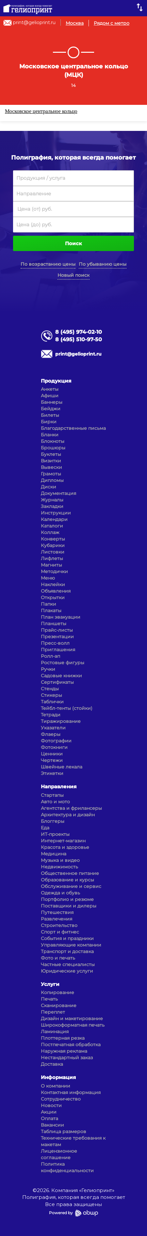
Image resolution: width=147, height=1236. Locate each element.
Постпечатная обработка (71, 1044)
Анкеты (49, 389)
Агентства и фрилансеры (71, 808)
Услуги (50, 984)
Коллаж (50, 532)
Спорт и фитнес (60, 932)
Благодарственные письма (73, 428)
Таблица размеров (63, 1131)
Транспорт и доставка (67, 951)
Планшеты (53, 623)
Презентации (57, 636)
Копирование (57, 992)
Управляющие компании (71, 945)
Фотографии (56, 741)
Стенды (50, 689)
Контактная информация (71, 1092)
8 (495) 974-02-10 (78, 332)
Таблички (52, 702)
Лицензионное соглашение (59, 1154)
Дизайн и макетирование (72, 1018)
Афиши (49, 396)
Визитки (51, 461)
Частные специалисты (68, 964)
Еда (45, 828)
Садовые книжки (61, 676)
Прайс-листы (57, 630)
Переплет (53, 1012)
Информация (58, 1077)
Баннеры (51, 402)
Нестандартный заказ (67, 1057)
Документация (58, 493)
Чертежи (52, 760)
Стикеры (51, 695)
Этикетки (52, 773)
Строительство (59, 925)
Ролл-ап (50, 656)
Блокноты (52, 441)
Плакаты (51, 610)
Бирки (49, 422)
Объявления (56, 591)
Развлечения (56, 919)
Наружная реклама (64, 1051)
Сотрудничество (61, 1099)
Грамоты (51, 474)
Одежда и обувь (60, 893)
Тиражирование (61, 721)
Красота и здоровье (65, 847)
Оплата (49, 1118)
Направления (58, 786)
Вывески (51, 467)
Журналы (52, 500)
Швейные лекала (61, 767)
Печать (49, 999)
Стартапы (52, 795)
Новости (51, 1105)
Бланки (49, 435)
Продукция (56, 381)
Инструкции (56, 513)
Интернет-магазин (63, 841)
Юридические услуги (67, 971)
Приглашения (58, 650)
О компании (55, 1086)
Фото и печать (58, 958)
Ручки (48, 669)
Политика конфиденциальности (67, 1167)
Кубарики (53, 545)
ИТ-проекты (55, 834)
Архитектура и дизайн (68, 815)
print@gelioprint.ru (34, 22)
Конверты (53, 539)
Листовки (52, 552)
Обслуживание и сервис (71, 886)
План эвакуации (60, 617)
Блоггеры (52, 821)
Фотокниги (54, 747)
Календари (54, 519)
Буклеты (51, 454)
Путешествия (57, 912)
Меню (48, 578)
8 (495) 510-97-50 (78, 339)
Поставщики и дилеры (68, 906)
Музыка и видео (60, 860)
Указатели (53, 728)
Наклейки (53, 584)
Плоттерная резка (63, 1038)
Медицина (53, 854)
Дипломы (52, 480)
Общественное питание (70, 873)
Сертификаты (57, 682)
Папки (48, 604)
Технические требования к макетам (73, 1141)
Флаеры (50, 734)
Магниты (51, 565)
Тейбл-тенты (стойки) (66, 708)
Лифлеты (52, 558)
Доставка (52, 1064)
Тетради (50, 715)
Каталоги (52, 526)
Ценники (52, 754)
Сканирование (58, 1005)
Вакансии (52, 1125)
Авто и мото (55, 802)
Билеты (50, 415)
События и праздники (67, 938)
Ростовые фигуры (62, 663)
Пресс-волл (55, 643)
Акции (49, 1112)
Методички (54, 571)
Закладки (52, 506)
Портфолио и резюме (67, 899)
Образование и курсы (67, 880)
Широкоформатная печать (73, 1025)
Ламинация (55, 1031)
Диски (48, 487)
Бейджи (50, 409)
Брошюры (53, 448)
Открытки (53, 597)
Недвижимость (59, 867)
